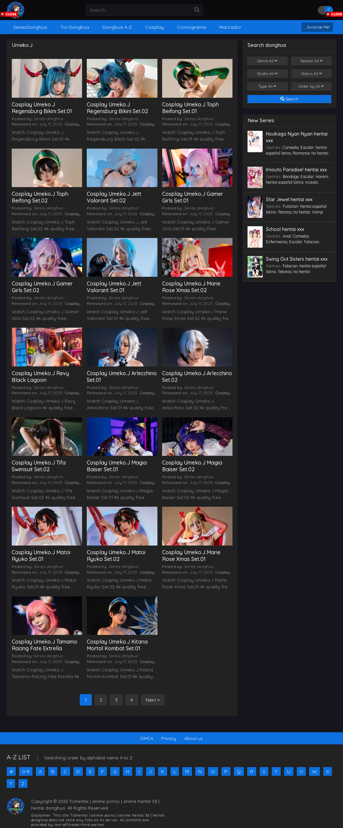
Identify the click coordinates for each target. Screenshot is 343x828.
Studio (267, 74)
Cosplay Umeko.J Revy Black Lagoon (40, 376)
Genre (267, 61)
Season (311, 61)
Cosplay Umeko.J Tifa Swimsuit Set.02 (39, 466)
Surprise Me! (317, 26)
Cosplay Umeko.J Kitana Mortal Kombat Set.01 (117, 645)
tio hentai (320, 153)
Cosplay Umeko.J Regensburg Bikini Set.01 (42, 107)
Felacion (311, 241)
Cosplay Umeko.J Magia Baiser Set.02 (192, 466)
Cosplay (72, 124)
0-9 (25, 771)
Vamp (317, 212)
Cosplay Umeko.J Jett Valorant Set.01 (114, 287)
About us (193, 738)
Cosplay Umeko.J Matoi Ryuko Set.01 (41, 555)
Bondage (291, 176)
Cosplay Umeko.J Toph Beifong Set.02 (40, 197)
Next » (152, 700)
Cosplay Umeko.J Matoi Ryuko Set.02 (116, 555)
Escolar (307, 147)
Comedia (291, 147)
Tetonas (285, 212)
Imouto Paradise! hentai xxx (296, 170)
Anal (287, 236)
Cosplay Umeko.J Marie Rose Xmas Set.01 (191, 555)
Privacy (168, 738)
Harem (322, 176)
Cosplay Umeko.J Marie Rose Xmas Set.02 (191, 287)
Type (267, 86)
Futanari (290, 206)
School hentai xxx (285, 229)
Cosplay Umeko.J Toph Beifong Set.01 (190, 107)
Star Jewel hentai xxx (289, 199)
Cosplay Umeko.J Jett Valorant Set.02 (114, 197)
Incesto (311, 182)
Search (289, 99)
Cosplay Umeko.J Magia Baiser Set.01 (117, 466)
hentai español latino (284, 182)
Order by (311, 86)
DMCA (146, 738)
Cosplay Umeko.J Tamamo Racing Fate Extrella (44, 645)
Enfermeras (276, 241)
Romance (301, 153)
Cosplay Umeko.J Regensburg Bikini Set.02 (117, 107)
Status (311, 74)
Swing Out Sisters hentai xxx (297, 259)
